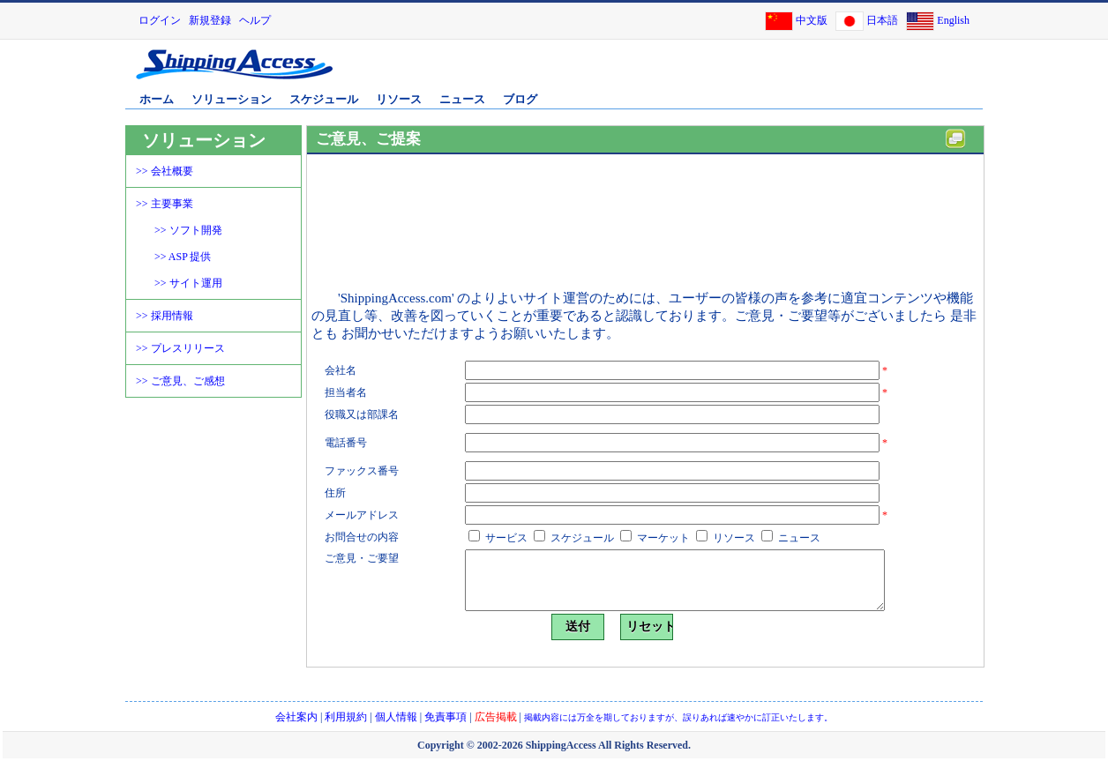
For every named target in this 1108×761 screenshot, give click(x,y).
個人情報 (396, 717)
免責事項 (445, 717)
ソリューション (231, 99)
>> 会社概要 (164, 171)
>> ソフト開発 (188, 230)
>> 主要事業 (164, 204)
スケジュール (323, 99)
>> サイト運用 (188, 283)
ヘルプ (255, 20)
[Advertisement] (773, 73)
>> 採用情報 (164, 316)
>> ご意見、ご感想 (180, 381)
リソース (399, 99)
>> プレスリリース (180, 348)
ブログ (520, 99)
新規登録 (210, 20)
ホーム (156, 99)
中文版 (811, 20)
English (953, 20)
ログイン (159, 20)
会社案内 (296, 717)
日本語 (882, 20)
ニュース (462, 99)
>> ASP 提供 (182, 256)
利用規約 (346, 717)
